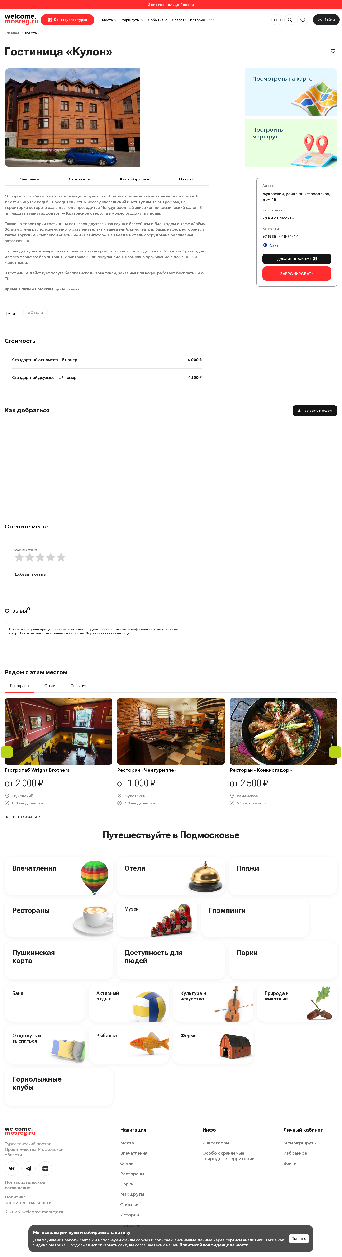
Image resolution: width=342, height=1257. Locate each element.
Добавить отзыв (30, 574)
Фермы (189, 1035)
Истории (197, 20)
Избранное (295, 1153)
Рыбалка (106, 1035)
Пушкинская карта (33, 956)
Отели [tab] (49, 686)
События (158, 20)
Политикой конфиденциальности (214, 1245)
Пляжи (248, 868)
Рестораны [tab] (19, 686)
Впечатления (34, 868)
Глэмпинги (227, 910)
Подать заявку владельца (108, 633)
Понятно (298, 1239)
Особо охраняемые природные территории (228, 1155)
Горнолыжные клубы (37, 1083)
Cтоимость (79, 179)
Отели (134, 868)
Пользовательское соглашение (25, 1184)
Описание (29, 179)
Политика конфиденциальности (28, 1199)
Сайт (270, 245)
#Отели (35, 312)
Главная (12, 33)
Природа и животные (277, 996)
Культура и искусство (193, 996)
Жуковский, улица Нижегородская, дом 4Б (296, 196)
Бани (17, 993)
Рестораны (31, 910)
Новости (179, 20)
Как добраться (134, 179)
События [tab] (78, 686)
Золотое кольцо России (171, 4)
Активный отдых (107, 996)
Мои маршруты (300, 1143)
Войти (290, 1163)
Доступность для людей (153, 956)
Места (110, 20)
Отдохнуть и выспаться (26, 1038)
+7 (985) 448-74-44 (280, 236)
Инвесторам (215, 1143)
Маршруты (132, 20)
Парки (247, 952)
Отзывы (186, 179)
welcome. (20, 1131)
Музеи (131, 909)
